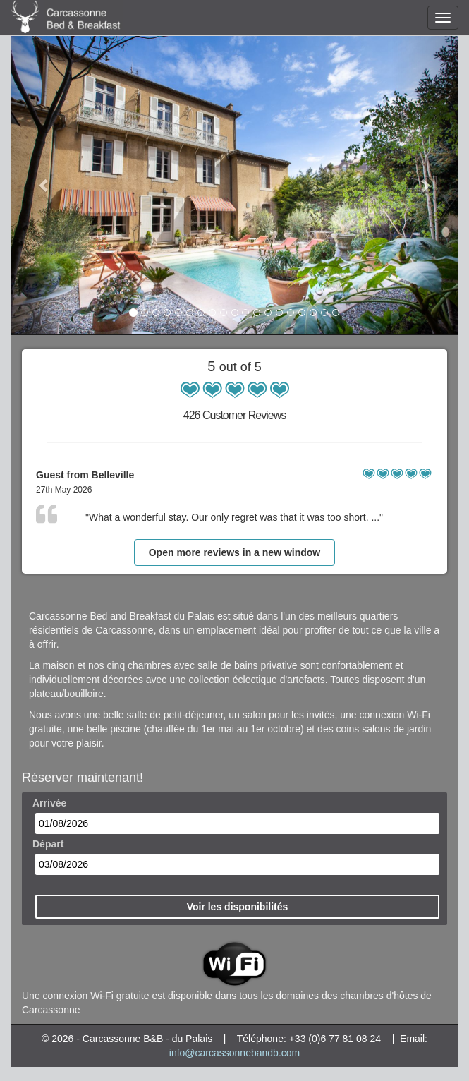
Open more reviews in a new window (235, 552)
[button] (44, 184)
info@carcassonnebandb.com (234, 1052)
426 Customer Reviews (234, 415)
